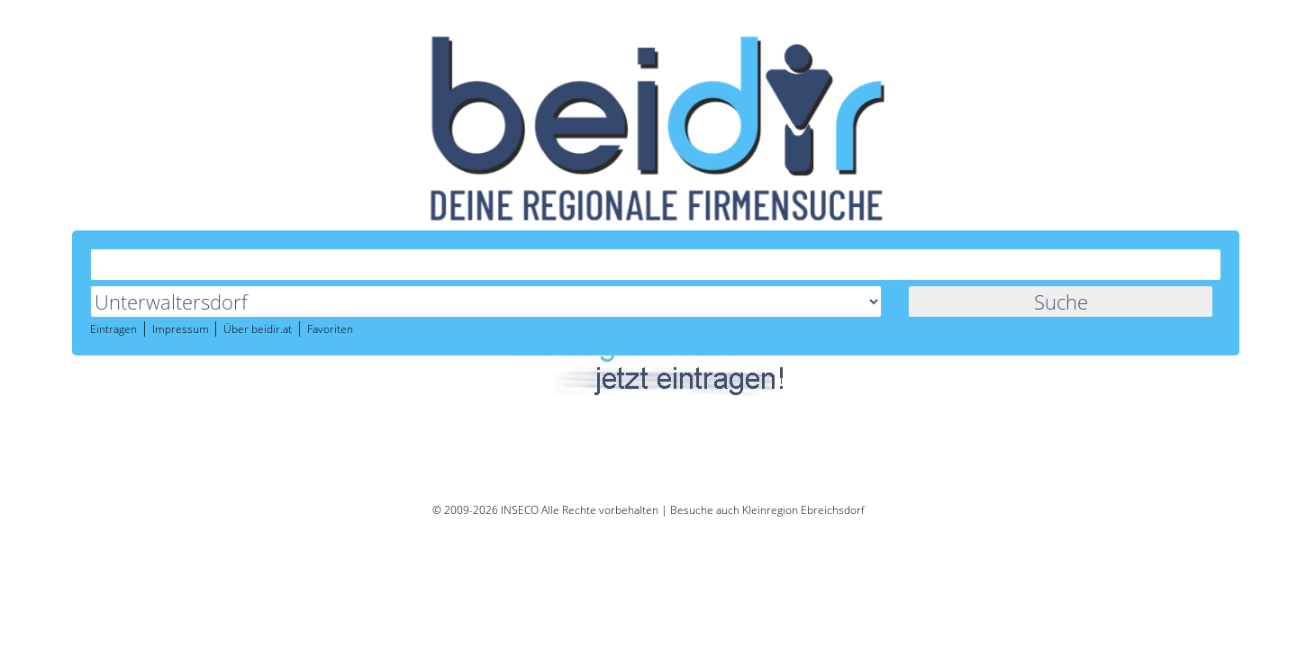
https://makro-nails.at (392, 342)
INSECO (520, 510)
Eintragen (437, 215)
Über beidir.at (582, 215)
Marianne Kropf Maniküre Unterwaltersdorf (460, 329)
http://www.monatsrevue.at (407, 389)
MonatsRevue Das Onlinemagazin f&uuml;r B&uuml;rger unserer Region (541, 375)
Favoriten (654, 215)
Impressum (506, 215)
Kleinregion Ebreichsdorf (803, 510)
